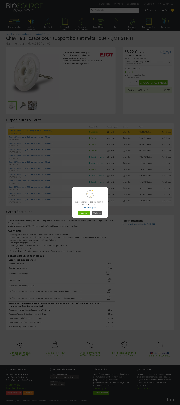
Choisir (97, 213)
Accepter (84, 213)
